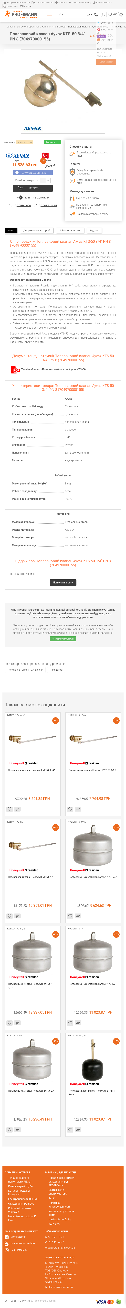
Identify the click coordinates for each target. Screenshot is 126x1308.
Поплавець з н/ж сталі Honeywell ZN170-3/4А (93, 877)
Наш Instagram (19, 1250)
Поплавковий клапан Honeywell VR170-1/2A (92, 770)
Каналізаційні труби (20, 1186)
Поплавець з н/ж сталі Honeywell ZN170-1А (92, 984)
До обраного (23, 205)
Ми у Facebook (18, 1236)
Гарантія (61, 2)
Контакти (25, 6)
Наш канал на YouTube (23, 1243)
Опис (11, 230)
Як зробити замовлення (16, 2)
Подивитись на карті (60, 1287)
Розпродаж (10, 6)
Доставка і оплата (42, 2)
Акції (51, 1198)
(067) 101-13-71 (96, 14)
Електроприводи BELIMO (23, 1199)
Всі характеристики (70, 230)
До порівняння (48, 205)
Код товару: (9, 142)
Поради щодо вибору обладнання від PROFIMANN (61, 1181)
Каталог (49, 15)
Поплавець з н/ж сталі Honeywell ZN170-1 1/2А (30, 986)
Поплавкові (56, 669)
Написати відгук (110, 36)
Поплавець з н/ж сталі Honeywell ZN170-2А (31, 1090)
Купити (34, 188)
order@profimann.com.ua (63, 639)
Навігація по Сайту (60, 1219)
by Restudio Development (43, 1300)
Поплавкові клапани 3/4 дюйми (25, 669)
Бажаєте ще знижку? (34, 173)
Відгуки (94, 230)
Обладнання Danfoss (21, 1203)
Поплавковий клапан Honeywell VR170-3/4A (31, 770)
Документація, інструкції (36, 230)
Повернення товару (80, 2)
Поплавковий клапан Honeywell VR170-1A (30, 877)
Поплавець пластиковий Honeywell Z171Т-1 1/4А (92, 1092)
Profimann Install (102, 2)
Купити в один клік (37, 197)
